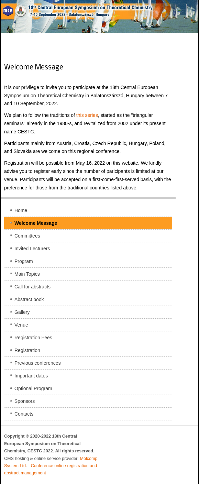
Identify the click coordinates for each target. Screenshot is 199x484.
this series (87, 115)
